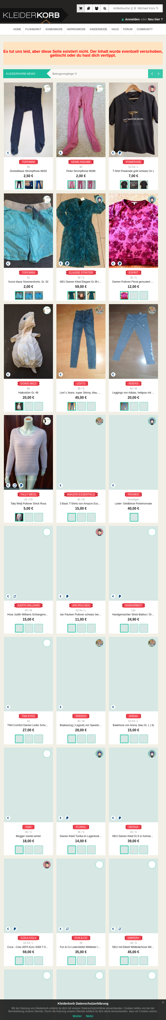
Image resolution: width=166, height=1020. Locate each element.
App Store (16, 975)
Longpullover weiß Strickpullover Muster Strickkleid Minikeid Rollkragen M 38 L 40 (18, 541)
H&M (115, 371)
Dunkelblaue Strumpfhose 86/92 (18, 140)
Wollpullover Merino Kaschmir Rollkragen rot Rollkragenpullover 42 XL (51, 621)
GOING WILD (52, 211)
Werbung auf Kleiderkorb (57, 955)
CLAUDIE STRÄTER (149, 131)
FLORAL (148, 371)
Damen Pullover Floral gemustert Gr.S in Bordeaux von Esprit (18, 220)
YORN (50, 612)
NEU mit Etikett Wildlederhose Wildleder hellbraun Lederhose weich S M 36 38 (115, 461)
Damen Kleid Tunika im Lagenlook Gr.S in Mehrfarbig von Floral (148, 380)
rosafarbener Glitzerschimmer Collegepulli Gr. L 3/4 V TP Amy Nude (148, 781)
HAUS (115, 29)
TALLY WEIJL (149, 211)
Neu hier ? (155, 19)
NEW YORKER (19, 772)
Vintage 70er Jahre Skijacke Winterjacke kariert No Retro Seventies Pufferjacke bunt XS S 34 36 (51, 541)
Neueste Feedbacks (14, 955)
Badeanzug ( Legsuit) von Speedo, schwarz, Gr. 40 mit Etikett (51, 380)
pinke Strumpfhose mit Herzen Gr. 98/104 (51, 861)
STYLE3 (115, 852)
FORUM (127, 29)
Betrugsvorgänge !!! (64, 73)
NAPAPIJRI (147, 451)
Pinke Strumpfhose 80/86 (51, 140)
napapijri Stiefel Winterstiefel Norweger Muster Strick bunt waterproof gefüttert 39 (148, 461)
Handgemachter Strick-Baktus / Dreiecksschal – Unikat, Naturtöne (148, 300)
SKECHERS (18, 852)
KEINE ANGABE (52, 131)
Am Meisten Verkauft (15, 947)
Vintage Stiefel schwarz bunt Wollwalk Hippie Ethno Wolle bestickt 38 (115, 541)
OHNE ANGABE (149, 612)
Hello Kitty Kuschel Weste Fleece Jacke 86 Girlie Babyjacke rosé (83, 781)
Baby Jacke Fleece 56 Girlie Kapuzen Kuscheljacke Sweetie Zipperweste (115, 701)
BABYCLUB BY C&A (52, 772)
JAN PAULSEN (117, 291)
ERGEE (115, 692)
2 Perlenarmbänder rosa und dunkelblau (83, 861)
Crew (6, 960)
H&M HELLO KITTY (84, 772)
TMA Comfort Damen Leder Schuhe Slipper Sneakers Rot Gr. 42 (18, 380)
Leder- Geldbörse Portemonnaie (51, 300)
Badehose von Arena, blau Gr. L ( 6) (83, 380)
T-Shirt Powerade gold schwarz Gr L (83, 140)
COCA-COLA (51, 451)
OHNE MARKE (19, 692)
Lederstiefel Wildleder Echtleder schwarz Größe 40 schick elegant (115, 621)
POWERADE (83, 131)
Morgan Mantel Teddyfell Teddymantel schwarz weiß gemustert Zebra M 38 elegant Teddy (18, 621)
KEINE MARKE (84, 852)
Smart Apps (129, 955)
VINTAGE (50, 532)
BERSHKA (51, 692)
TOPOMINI (18, 131)
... (89, 891)
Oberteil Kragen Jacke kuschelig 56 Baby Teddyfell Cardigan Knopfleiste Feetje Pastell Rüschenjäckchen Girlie (83, 701)
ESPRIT (18, 211)
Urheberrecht (90, 955)
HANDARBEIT (149, 291)
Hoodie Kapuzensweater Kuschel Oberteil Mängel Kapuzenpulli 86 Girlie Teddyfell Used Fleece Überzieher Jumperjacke (148, 621)
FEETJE (83, 692)
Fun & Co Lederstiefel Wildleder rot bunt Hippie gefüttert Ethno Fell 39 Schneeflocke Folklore (83, 461)
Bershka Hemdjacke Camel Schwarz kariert (51, 701)
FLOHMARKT (33, 29)
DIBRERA (115, 451)
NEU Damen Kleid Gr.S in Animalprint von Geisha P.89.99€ (18, 461)
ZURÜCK (49, 891)
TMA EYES (18, 371)
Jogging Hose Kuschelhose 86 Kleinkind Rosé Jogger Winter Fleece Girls (18, 701)
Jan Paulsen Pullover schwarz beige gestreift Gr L (115, 300)
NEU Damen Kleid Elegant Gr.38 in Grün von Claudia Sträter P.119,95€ (148, 140)
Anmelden (132, 19)
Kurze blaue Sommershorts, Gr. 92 (115, 140)
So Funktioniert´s (133, 951)
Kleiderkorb (30, 930)
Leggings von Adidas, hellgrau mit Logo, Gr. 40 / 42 (115, 220)
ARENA (82, 371)
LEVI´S (83, 211)
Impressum (49, 947)
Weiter (77, 1016)
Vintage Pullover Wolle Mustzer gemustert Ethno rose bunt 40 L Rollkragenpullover (148, 541)
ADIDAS (115, 211)
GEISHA (18, 451)
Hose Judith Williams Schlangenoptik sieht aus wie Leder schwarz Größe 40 (83, 300)
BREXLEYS (115, 772)
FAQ (125, 947)
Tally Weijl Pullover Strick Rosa (148, 220)
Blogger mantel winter (115, 380)
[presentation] (151, 73)
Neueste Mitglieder (14, 951)
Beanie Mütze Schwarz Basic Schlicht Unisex (115, 861)
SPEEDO (50, 371)
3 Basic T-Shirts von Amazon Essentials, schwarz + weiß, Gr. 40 (18, 300)
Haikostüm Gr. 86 (51, 220)
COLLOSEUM (149, 772)
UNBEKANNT (19, 532)
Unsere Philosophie (54, 951)
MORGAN (18, 612)
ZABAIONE (83, 532)
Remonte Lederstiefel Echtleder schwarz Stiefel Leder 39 (148, 701)
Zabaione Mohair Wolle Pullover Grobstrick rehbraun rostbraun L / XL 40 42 (83, 621)
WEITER (116, 891)
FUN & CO (83, 451)
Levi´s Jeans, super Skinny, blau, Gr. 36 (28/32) (83, 220)
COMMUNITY (145, 29)
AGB (85, 947)
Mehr (89, 1016)
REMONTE (147, 692)
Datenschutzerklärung (95, 951)
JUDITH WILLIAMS (84, 291)
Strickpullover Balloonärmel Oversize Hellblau (18, 781)
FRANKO (50, 291)
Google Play (43, 975)
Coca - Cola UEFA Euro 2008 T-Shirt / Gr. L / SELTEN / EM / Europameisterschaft (51, 461)
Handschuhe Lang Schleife (148, 861)
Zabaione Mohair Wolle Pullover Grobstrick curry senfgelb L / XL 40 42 (83, 541)
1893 (100, 891)
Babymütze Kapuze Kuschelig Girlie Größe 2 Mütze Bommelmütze (51, 781)
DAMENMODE (53, 29)
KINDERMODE (98, 29)
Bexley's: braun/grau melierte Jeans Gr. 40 (115, 781)
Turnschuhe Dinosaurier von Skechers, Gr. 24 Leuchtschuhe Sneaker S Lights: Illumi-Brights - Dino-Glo (18, 861)
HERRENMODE (76, 29)
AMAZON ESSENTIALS (19, 291)
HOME (17, 29)
